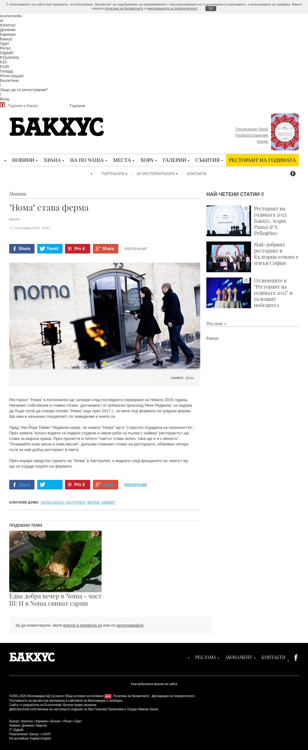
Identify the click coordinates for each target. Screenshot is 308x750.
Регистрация (11, 76)
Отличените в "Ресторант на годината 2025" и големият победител (249, 292)
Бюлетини (9, 80)
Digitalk (18, 730)
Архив (262, 141)
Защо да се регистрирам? (24, 89)
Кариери (8, 34)
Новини (23, 160)
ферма (93, 502)
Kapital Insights (40, 738)
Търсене (77, 105)
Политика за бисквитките (131, 696)
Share (24, 248)
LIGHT (46, 734)
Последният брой (252, 129)
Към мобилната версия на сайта (154, 684)
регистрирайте (130, 625)
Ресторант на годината (262, 160)
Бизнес (56, 721)
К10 (3, 62)
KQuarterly (9, 57)
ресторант (75, 502)
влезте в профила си (82, 625)
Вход (4, 99)
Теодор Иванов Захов (142, 709)
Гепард (6, 71)
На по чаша (87, 160)
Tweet (53, 248)
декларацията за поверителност (172, 8)
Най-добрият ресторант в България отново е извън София (252, 256)
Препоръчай (135, 249)
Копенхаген (52, 502)
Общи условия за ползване (84, 696)
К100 (4, 66)
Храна (52, 160)
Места (122, 160)
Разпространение (251, 135)
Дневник (7, 29)
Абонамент (238, 657)
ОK (211, 8)
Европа (41, 725)
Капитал (7, 25)
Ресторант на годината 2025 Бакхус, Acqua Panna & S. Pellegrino (246, 220)
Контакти (196, 174)
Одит (5, 43)
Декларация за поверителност (173, 696)
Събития (207, 160)
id (1, 20)
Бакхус (6, 39)
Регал (5, 48)
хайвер (108, 502)
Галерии (174, 160)
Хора (146, 160)
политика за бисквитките (123, 8)
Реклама (205, 657)
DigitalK (7, 52)
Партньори (113, 174)
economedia (11, 16)
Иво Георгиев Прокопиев (105, 709)
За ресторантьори (156, 174)
